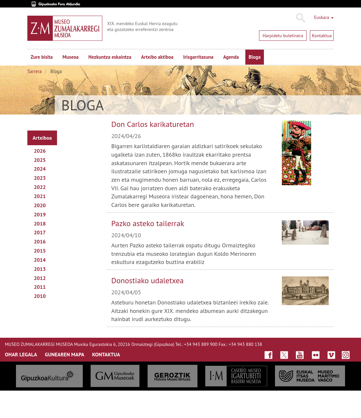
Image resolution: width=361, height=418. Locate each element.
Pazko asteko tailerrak (147, 223)
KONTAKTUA (106, 354)
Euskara (324, 17)
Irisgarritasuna (198, 57)
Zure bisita (42, 57)
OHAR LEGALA (21, 354)
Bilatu (300, 18)
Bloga (255, 57)
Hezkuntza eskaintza (109, 57)
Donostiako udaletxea (147, 280)
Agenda (231, 57)
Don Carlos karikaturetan (152, 124)
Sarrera (34, 71)
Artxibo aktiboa (157, 57)
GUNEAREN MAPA (64, 354)
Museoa (71, 57)
